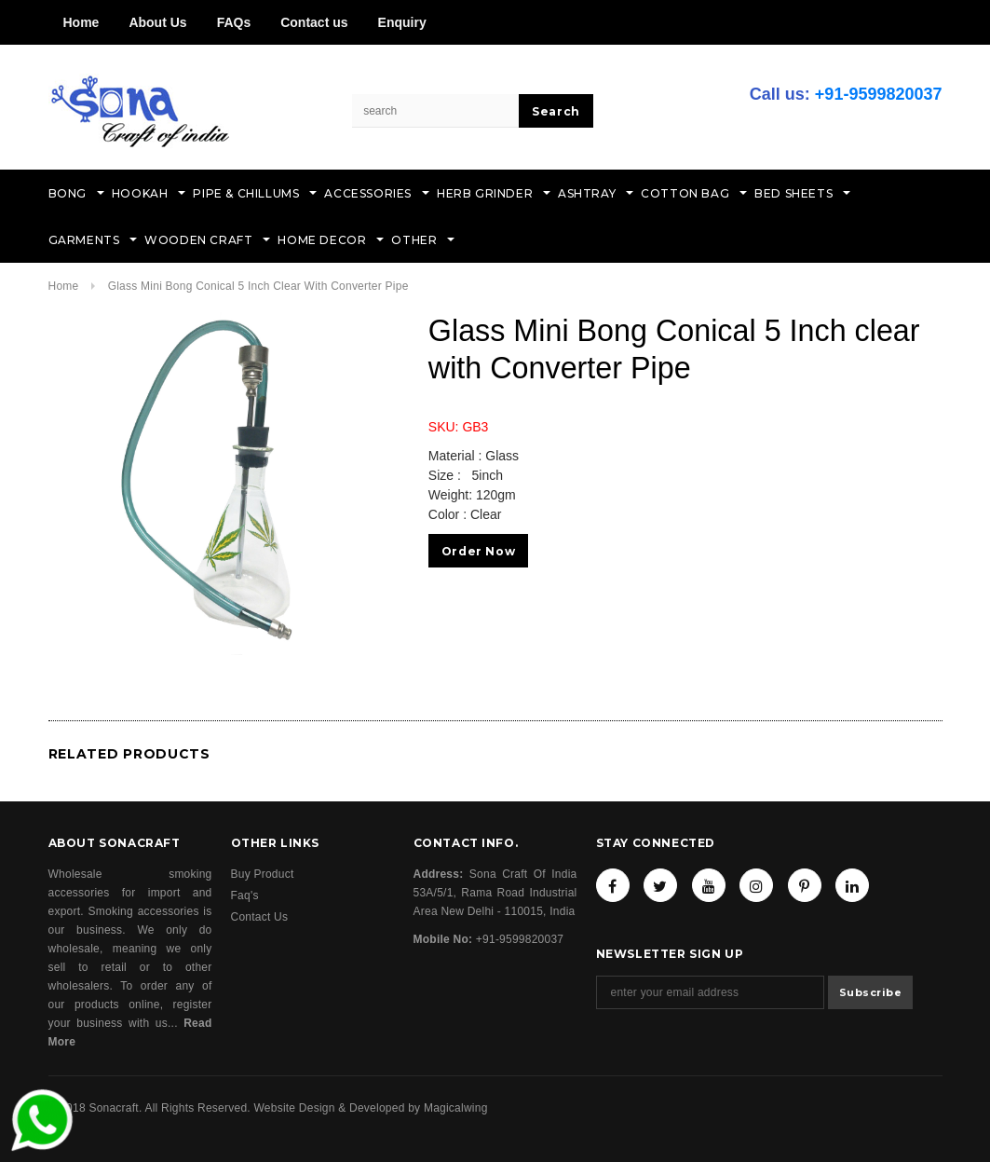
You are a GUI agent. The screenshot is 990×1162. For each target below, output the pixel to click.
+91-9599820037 (879, 94)
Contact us (313, 22)
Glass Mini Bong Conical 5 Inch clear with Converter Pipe (258, 286)
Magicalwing (456, 1107)
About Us (157, 22)
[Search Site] (436, 111)
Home (81, 22)
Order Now (478, 551)
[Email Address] (710, 992)
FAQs (234, 22)
